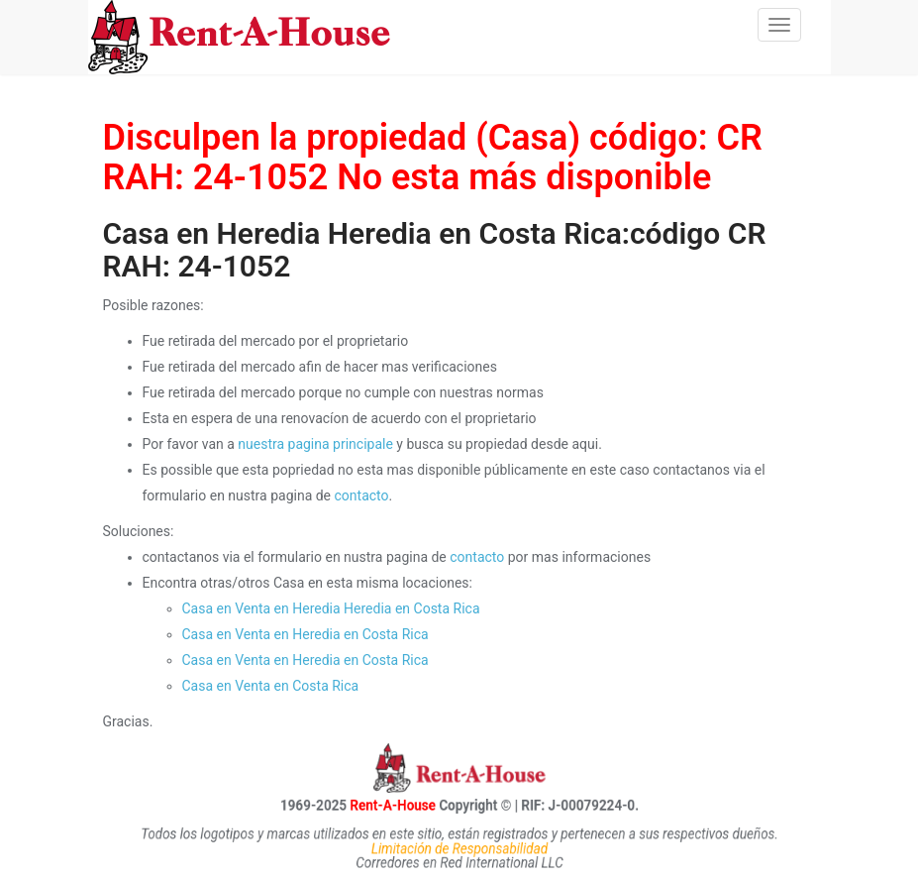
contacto (362, 495)
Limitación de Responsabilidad (459, 848)
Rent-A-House (372, 805)
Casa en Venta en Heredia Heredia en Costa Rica (331, 608)
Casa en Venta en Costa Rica (270, 686)
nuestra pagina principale (315, 444)
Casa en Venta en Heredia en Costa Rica (305, 634)
